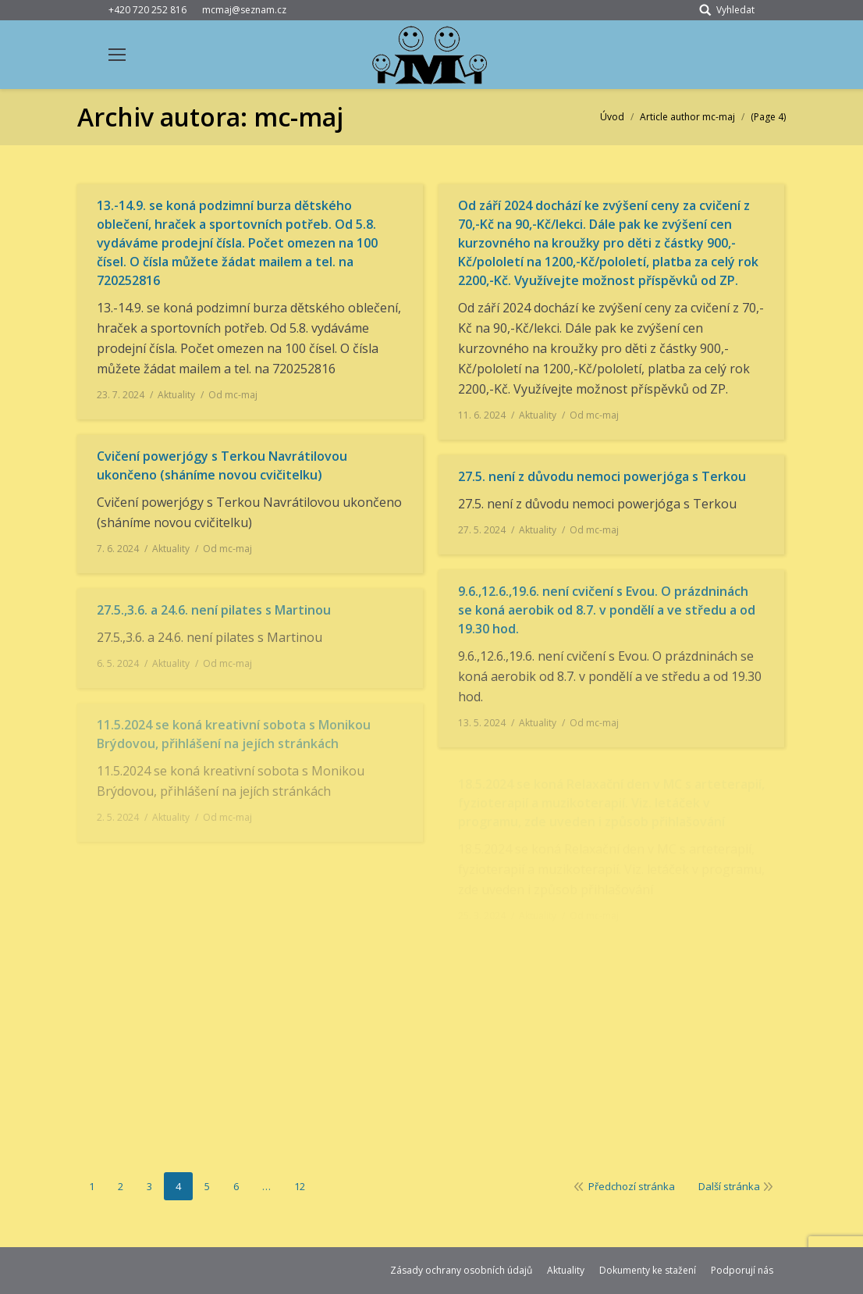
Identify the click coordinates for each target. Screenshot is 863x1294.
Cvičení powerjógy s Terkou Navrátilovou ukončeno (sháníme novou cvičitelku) (222, 465)
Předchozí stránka (631, 1186)
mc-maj (298, 117)
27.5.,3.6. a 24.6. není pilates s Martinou (214, 609)
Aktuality (176, 394)
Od (232, 394)
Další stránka (729, 1186)
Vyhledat (735, 9)
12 (299, 1186)
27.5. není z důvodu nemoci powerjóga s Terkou (602, 476)
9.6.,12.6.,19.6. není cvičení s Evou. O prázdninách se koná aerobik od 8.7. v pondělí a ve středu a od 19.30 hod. (606, 610)
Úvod (612, 116)
